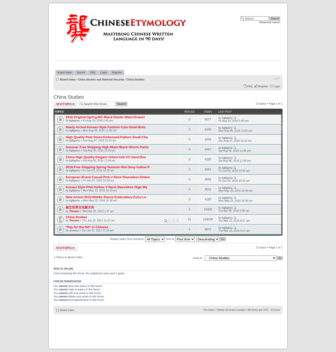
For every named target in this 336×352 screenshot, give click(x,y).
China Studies (135, 79)
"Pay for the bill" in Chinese (87, 227)
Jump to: (198, 257)
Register (263, 86)
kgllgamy (74, 120)
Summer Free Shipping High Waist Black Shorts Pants (107, 147)
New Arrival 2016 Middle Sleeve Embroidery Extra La (106, 197)
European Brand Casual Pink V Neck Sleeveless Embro (108, 177)
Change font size (276, 78)
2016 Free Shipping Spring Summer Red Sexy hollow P (108, 167)
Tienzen (74, 211)
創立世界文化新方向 (80, 207)
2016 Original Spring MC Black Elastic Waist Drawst (105, 117)
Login (276, 86)
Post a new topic (65, 104)
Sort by (180, 238)
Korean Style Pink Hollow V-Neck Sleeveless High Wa (106, 187)
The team (208, 309)
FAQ (250, 86)
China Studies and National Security (101, 79)
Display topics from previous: (137, 238)
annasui (74, 230)
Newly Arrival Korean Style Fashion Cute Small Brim (106, 127)
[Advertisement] (168, 329)
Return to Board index (69, 257)
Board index (68, 79)
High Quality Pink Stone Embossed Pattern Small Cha (107, 137)
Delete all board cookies (231, 309)
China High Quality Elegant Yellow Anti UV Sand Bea (106, 157)
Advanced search (269, 22)
